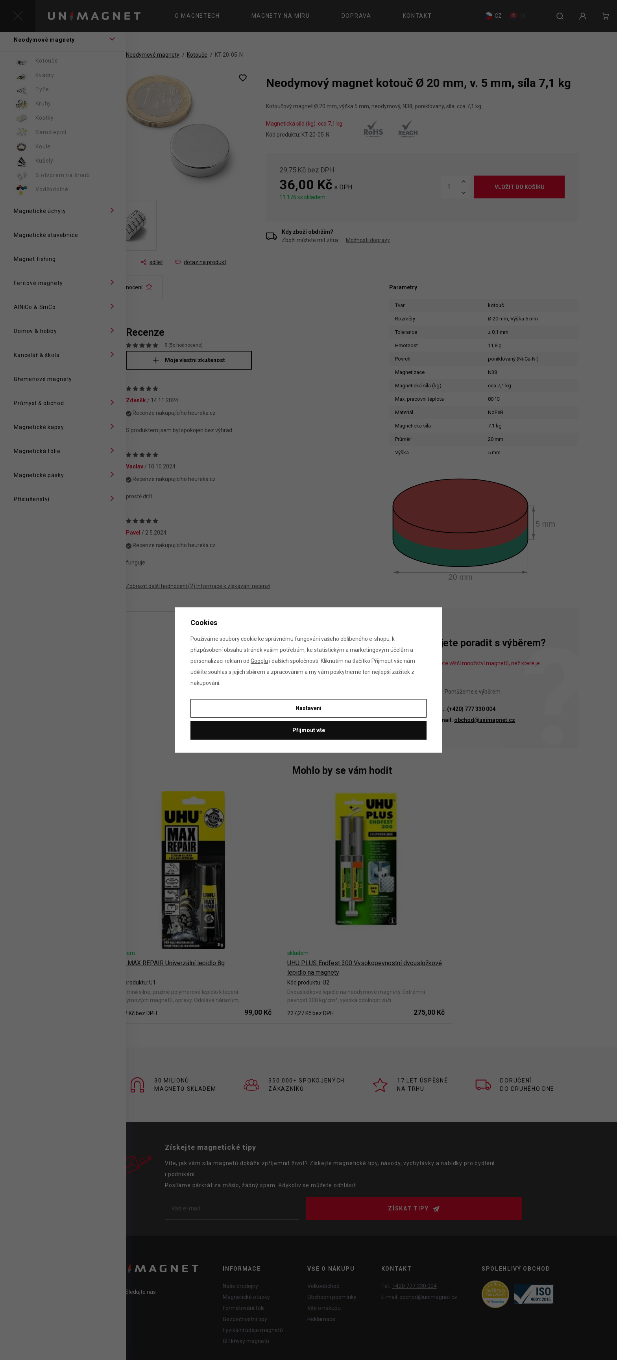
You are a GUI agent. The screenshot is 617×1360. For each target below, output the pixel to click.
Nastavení (308, 708)
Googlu (259, 661)
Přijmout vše (308, 730)
